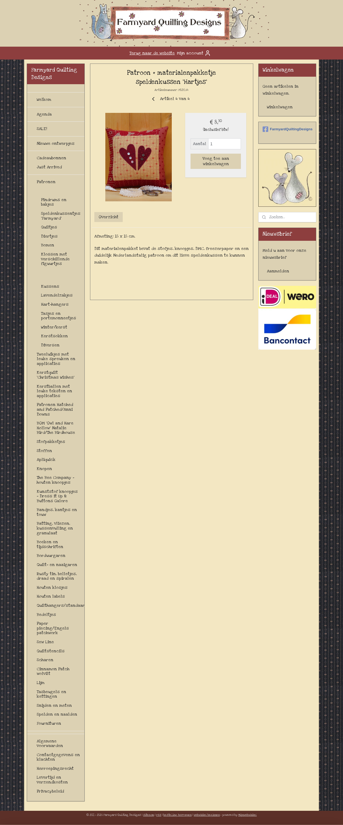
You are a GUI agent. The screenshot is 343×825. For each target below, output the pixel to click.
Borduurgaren (51, 555)
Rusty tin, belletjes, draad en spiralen (57, 576)
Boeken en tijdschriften (50, 544)
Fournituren (49, 723)
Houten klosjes (52, 587)
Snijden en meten (54, 705)
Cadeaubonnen (51, 158)
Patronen (46, 181)
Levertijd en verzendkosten (52, 780)
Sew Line (45, 642)
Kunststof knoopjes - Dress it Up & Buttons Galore (57, 496)
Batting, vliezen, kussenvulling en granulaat (55, 528)
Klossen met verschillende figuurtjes (55, 258)
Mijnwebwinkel (247, 815)
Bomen (47, 245)
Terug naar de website (152, 53)
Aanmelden (278, 271)
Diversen (50, 345)
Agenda (44, 114)
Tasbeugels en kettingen (51, 694)
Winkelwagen (280, 107)
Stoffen (44, 450)
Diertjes (49, 236)
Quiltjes (49, 227)
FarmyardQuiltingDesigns (287, 129)
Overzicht (108, 217)
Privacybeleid (50, 791)
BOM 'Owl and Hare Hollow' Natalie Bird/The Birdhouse (56, 427)
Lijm (40, 682)
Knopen (44, 468)
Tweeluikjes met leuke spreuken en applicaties (56, 359)
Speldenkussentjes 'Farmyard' (60, 216)
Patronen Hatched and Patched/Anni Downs (55, 409)
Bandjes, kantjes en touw (57, 512)
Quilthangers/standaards (60, 605)
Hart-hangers (55, 304)
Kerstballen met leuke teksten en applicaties (54, 391)
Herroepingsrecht (55, 768)
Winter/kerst (54, 327)
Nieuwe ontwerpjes (55, 143)
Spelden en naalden (57, 714)
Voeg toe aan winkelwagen (215, 161)
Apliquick (46, 459)
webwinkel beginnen (207, 815)
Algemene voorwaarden (50, 743)
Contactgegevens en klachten (58, 757)
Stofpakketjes (51, 441)
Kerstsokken (54, 336)
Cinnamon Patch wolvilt (53, 671)
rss (158, 815)
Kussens (50, 286)
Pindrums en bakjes (53, 202)
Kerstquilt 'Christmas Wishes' (55, 375)
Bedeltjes (46, 614)
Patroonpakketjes (55, 190)
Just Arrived (49, 167)
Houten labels (51, 596)
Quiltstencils (51, 651)
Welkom (44, 99)
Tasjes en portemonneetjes (58, 316)
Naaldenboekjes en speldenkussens (60, 275)
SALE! (42, 128)
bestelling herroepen (177, 815)
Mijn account (194, 53)
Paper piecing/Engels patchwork (53, 628)
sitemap (148, 815)
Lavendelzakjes (57, 295)
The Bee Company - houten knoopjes (55, 480)
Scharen (45, 660)
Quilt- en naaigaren (57, 564)
